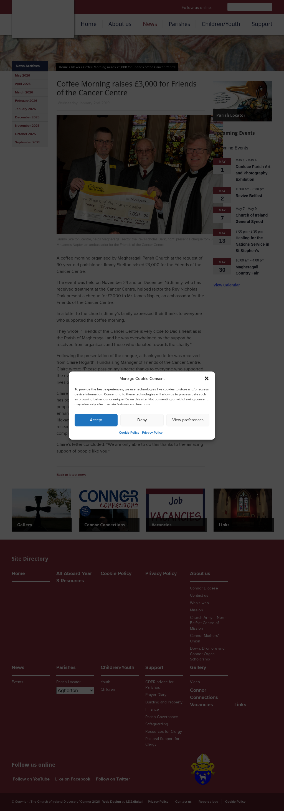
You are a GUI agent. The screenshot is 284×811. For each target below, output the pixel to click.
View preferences (188, 420)
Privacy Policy (152, 433)
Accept (96, 420)
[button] (206, 378)
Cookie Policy (129, 433)
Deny (142, 420)
